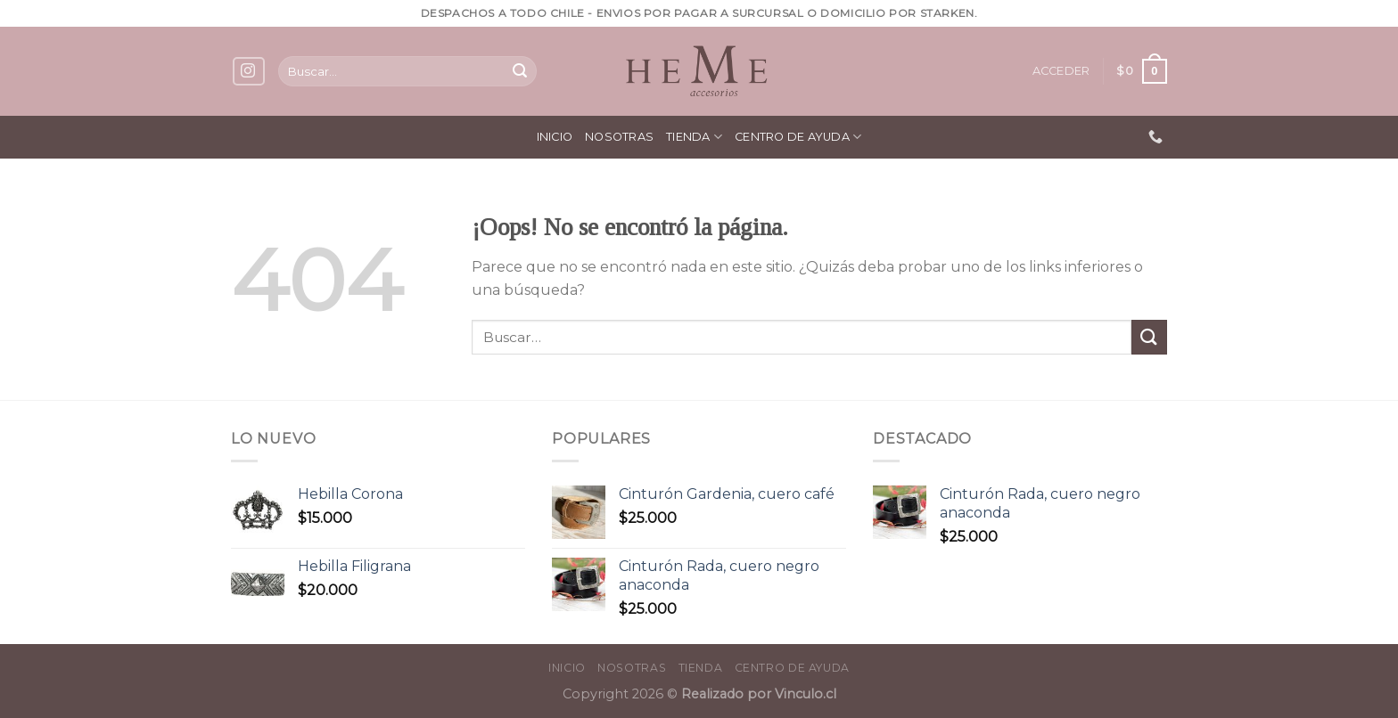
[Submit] (520, 71)
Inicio (555, 136)
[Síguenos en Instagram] (249, 71)
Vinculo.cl (803, 694)
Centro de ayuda (798, 136)
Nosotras (619, 136)
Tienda (694, 136)
